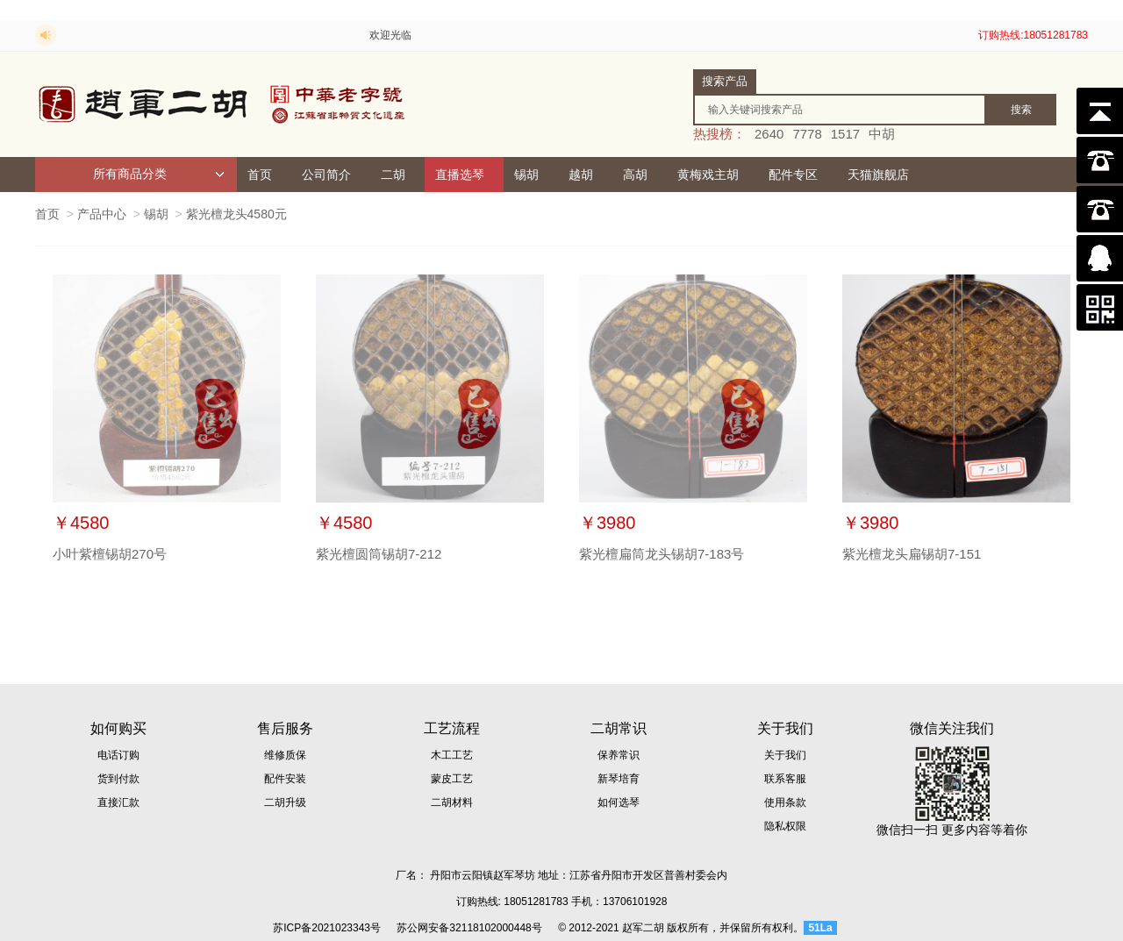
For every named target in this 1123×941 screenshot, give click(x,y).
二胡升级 (285, 802)
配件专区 (793, 175)
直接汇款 (118, 802)
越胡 (581, 175)
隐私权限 (785, 826)
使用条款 (785, 802)
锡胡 (526, 175)
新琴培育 (618, 779)
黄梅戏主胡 (708, 175)
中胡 (882, 133)
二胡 (393, 175)
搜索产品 (724, 81)
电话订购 (118, 755)
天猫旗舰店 (878, 175)
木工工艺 (452, 755)
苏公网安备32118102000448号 (469, 928)
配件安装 (285, 779)
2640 (769, 133)
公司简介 (326, 175)
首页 (259, 175)
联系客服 (785, 779)
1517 (845, 133)
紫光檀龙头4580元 (236, 214)
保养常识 (618, 755)
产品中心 (101, 214)
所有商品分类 (159, 174)
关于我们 (785, 755)
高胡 (635, 175)
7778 (806, 133)
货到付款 (118, 779)
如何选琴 (618, 802)
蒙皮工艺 (452, 779)
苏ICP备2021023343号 (327, 928)
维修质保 (285, 755)
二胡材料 (452, 802)
